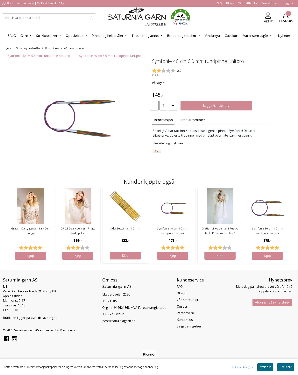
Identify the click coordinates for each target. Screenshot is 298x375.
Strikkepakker (47, 35)
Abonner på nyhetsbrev (272, 302)
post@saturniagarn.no (118, 321)
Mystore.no (68, 330)
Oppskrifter (75, 35)
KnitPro (156, 75)
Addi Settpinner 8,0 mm (125, 228)
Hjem (8, 48)
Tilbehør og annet (145, 35)
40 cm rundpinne (72, 48)
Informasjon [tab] (163, 119)
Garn (24, 35)
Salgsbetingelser (189, 326)
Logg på (287, 3)
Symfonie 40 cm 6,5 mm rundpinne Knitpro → (112, 56)
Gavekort (231, 35)
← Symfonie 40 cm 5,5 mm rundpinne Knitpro (37, 56)
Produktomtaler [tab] (192, 119)
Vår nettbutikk (247, 3)
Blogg (230, 3)
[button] (180, 17)
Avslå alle (265, 367)
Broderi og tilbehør (182, 35)
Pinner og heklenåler (108, 35)
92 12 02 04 (116, 314)
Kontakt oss (269, 3)
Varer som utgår (256, 35)
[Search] (49, 17)
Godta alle (286, 367)
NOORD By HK (45, 291)
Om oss (182, 306)
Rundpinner (50, 48)
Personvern (185, 313)
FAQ (219, 3)
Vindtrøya (212, 35)
